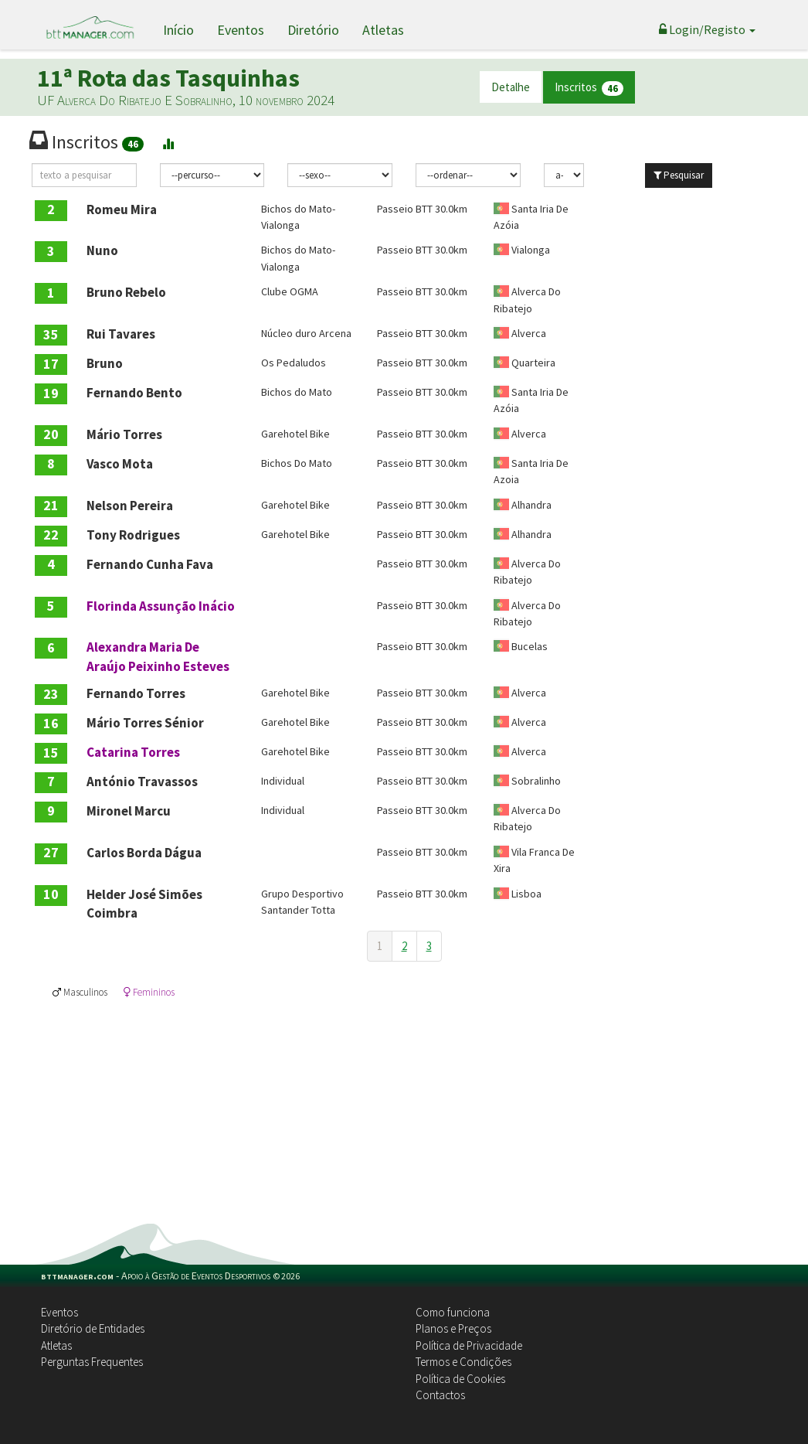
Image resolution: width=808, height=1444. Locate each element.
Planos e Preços (453, 1328)
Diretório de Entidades (92, 1328)
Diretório (313, 30)
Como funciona (453, 1312)
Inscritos (589, 88)
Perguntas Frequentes (92, 1361)
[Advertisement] (404, 1108)
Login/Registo (707, 29)
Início (178, 30)
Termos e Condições (463, 1361)
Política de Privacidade (469, 1345)
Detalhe (510, 87)
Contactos (440, 1395)
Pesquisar (679, 175)
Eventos (240, 30)
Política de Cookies (460, 1378)
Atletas (383, 30)
